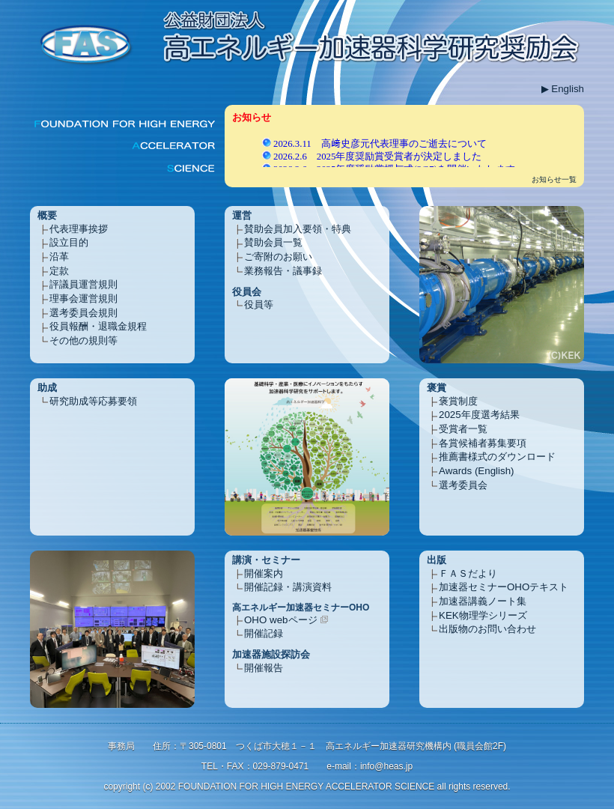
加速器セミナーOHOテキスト (503, 587)
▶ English (562, 88)
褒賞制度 (458, 401)
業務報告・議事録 (283, 270)
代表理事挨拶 (78, 228)
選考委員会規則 (83, 312)
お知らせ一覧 (554, 179)
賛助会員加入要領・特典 (297, 228)
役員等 (258, 304)
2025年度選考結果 (479, 414)
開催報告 (263, 667)
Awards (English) (476, 470)
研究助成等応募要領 (93, 401)
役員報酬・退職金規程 (98, 326)
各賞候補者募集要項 (482, 443)
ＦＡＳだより (468, 573)
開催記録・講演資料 (288, 587)
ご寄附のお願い (278, 256)
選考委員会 (463, 485)
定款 (59, 270)
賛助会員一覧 (273, 242)
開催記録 (263, 633)
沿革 (59, 256)
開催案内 (263, 573)
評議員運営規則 (83, 284)
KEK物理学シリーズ (483, 615)
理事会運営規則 (83, 298)
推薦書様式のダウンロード (497, 456)
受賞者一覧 (463, 428)
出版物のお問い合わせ (487, 628)
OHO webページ (280, 619)
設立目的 (68, 242)
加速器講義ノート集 (482, 601)
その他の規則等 (83, 340)
